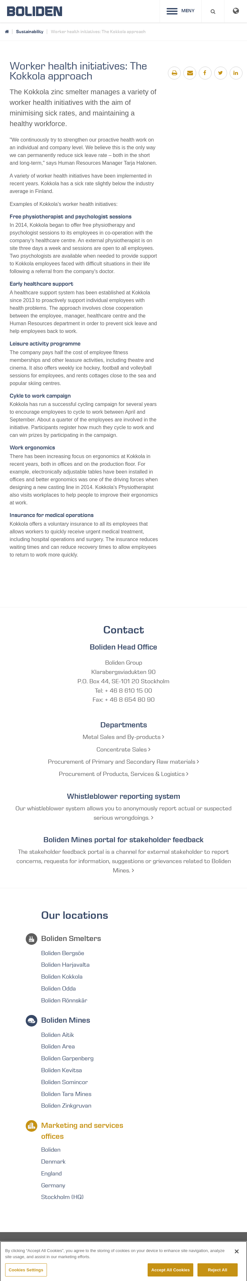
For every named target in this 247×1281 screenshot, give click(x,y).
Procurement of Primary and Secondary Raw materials (123, 762)
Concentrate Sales (123, 749)
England (51, 1173)
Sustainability (29, 31)
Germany (53, 1185)
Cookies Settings (26, 1274)
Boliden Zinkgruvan (66, 1106)
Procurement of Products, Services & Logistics (123, 774)
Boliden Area (58, 1046)
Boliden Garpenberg (67, 1058)
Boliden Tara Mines (66, 1094)
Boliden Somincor (64, 1082)
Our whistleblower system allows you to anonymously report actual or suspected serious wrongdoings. (123, 813)
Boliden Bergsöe (62, 953)
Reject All (217, 1274)
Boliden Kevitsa (61, 1070)
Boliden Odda (58, 988)
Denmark (53, 1162)
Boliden (50, 1150)
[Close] (237, 1256)
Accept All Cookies (170, 1274)
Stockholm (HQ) (62, 1197)
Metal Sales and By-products (123, 737)
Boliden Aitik (57, 1035)
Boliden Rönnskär (64, 1000)
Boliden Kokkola (62, 977)
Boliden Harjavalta (65, 965)
